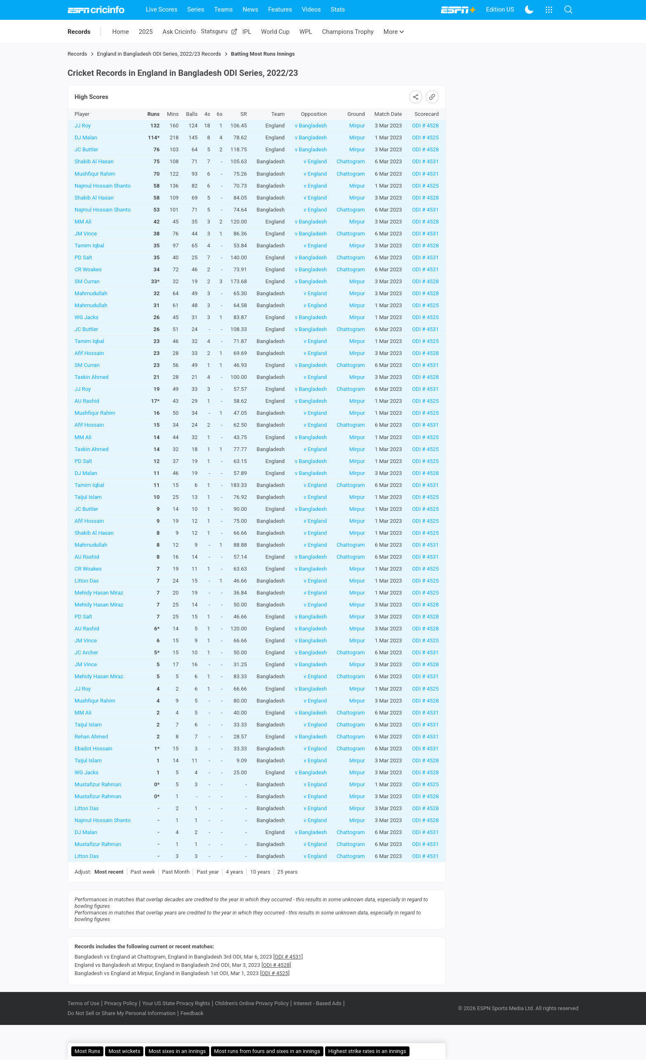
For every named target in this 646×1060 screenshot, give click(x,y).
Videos (311, 9)
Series (195, 9)
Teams (223, 9)
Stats (338, 9)
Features (280, 9)
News (250, 9)
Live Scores (162, 9)
